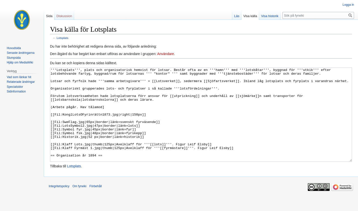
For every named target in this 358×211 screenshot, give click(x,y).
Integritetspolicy (59, 205)
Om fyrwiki (79, 205)
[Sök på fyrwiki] (318, 15)
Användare (165, 54)
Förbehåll (95, 205)
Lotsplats (62, 37)
